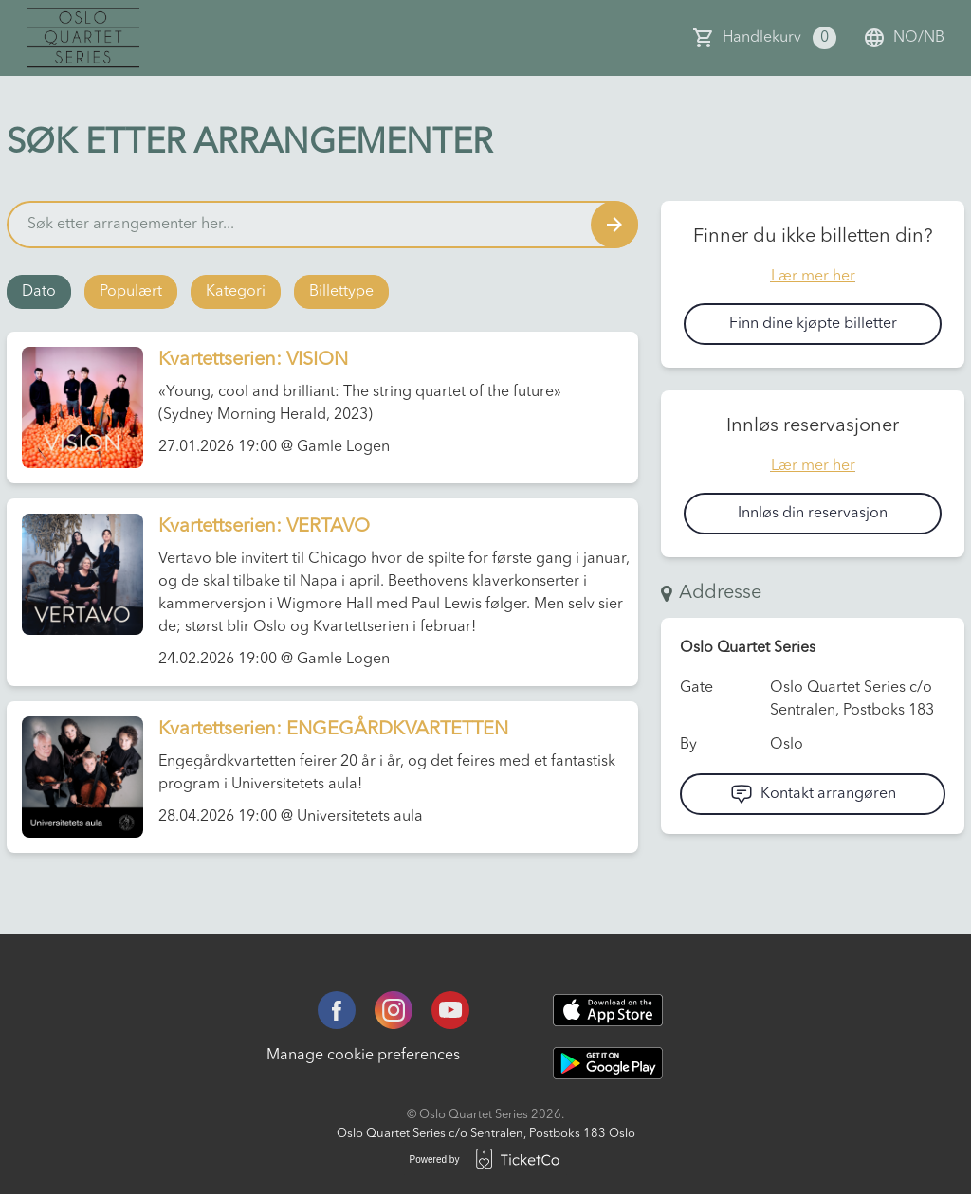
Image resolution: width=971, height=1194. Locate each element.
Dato (39, 291)
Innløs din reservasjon (813, 513)
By (688, 744)
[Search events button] (614, 224)
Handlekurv (779, 38)
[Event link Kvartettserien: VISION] (75, 407)
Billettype (341, 291)
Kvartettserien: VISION (253, 360)
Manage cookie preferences (363, 1055)
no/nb (903, 38)
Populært (131, 291)
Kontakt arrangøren (813, 794)
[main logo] (83, 38)
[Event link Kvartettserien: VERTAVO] (75, 574)
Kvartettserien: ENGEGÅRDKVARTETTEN (333, 729)
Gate (696, 688)
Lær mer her (813, 276)
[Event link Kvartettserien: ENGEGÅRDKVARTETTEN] (75, 777)
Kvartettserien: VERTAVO (264, 526)
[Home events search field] (322, 224)
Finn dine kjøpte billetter (813, 324)
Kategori (236, 291)
